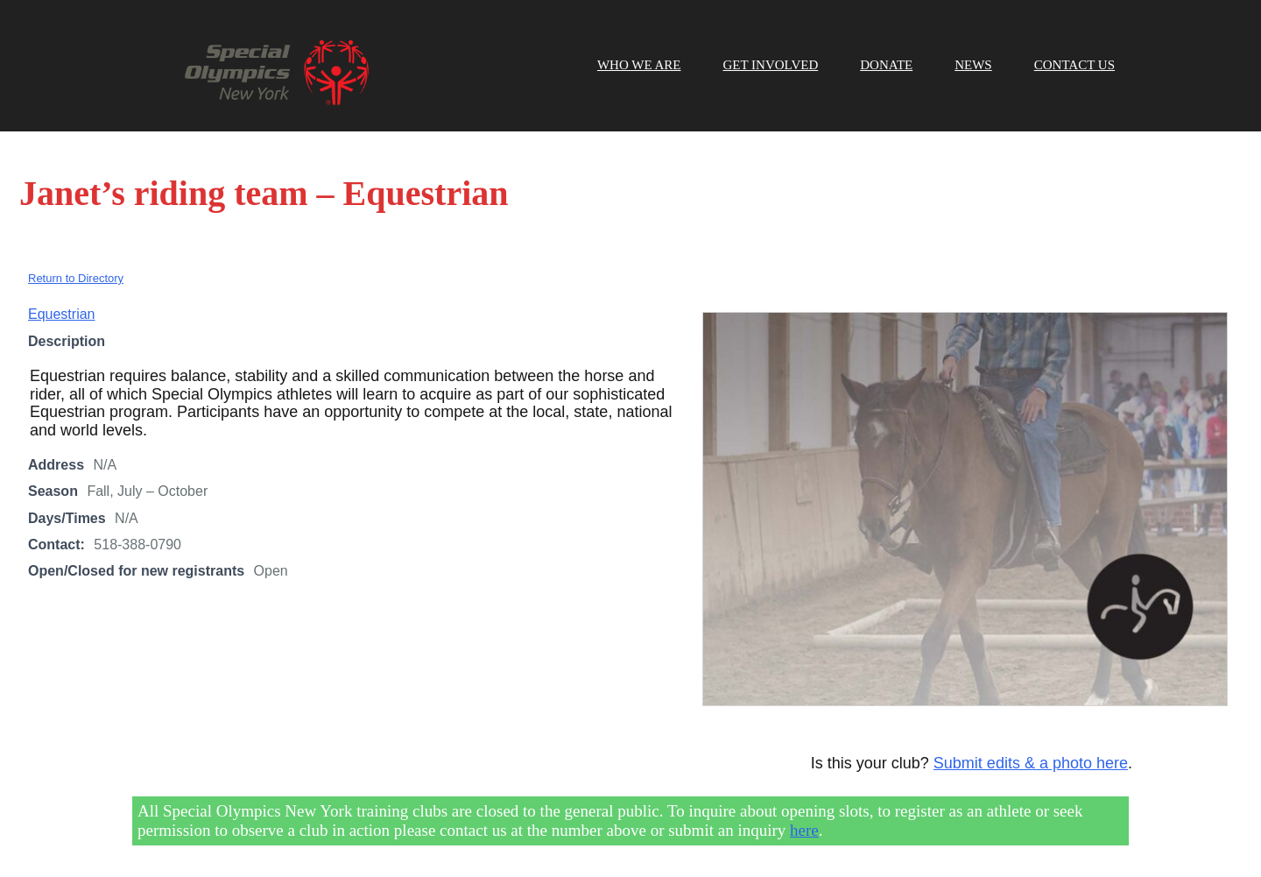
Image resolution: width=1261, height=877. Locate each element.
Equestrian (61, 314)
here (804, 830)
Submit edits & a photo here (1030, 763)
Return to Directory (75, 278)
